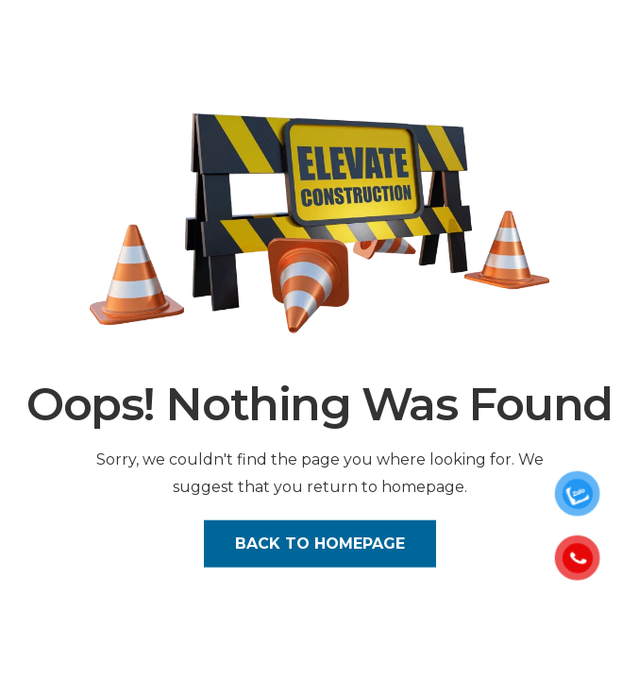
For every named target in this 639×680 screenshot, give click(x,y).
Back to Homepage (320, 543)
